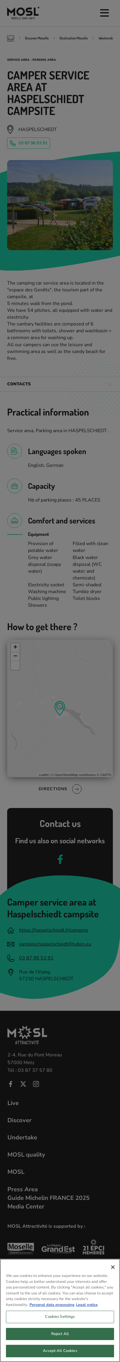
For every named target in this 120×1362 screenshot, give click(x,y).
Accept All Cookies (60, 1354)
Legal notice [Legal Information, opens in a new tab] (87, 1308)
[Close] (112, 1271)
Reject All (60, 1337)
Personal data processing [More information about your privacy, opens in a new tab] (51, 1308)
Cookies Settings (60, 1320)
